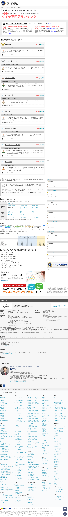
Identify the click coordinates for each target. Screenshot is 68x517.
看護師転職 (44, 410)
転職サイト (44, 403)
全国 (49, 488)
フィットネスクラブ (31, 484)
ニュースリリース (19, 508)
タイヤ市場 (8, 162)
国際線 (20, 492)
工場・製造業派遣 (45, 418)
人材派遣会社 (45, 434)
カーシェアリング (18, 428)
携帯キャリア (56, 397)
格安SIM (56, 403)
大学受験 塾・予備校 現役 (33, 397)
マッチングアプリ (45, 477)
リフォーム (2, 482)
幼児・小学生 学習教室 (32, 446)
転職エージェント (45, 408)
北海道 (9, 211)
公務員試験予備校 (31, 475)
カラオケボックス (45, 490)
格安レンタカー (17, 431)
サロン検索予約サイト (46, 463)
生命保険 (2, 413)
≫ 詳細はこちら (3, 333)
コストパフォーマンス (12, 208)
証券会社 (3, 428)
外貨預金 (2, 438)
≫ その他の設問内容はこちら (6, 345)
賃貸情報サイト (3, 477)
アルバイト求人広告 (46, 435)
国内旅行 (17, 485)
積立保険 (56, 466)
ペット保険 (2, 412)
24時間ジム (29, 486)
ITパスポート (35, 467)
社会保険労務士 (35, 464)
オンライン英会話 (31, 457)
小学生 (37, 442)
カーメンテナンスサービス (20, 452)
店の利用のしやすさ (12, 205)
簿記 (32, 462)
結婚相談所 (44, 472)
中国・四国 (10, 214)
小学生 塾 (29, 434)
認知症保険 (56, 456)
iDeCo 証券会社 (3, 433)
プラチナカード (59, 492)
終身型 (56, 443)
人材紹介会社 (45, 431)
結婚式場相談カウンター (47, 473)
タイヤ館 (7, 111)
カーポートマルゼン (11, 128)
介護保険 (56, 459)
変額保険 (56, 464)
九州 (12, 472)
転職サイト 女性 (45, 405)
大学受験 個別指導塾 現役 (33, 400)
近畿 (33, 212)
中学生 (33, 442)
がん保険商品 (56, 451)
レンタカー (16, 429)
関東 (33, 211)
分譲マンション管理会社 (5, 471)
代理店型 (3, 400)
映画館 (43, 482)
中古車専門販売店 (19, 439)
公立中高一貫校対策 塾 (32, 431)
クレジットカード (4, 446)
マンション (3, 466)
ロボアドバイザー (4, 459)
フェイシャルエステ (46, 460)
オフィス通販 (17, 472)
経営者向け (45, 448)
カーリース (16, 433)
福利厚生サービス (18, 475)
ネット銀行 (2, 435)
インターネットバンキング (6, 436)
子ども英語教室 (30, 453)
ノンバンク (7, 444)
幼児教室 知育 (30, 447)
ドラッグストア (30, 497)
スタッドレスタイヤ (24, 217)
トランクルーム (17, 420)
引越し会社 (16, 426)
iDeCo (55, 476)
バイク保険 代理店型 (58, 431)
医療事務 (32, 461)
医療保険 (2, 415)
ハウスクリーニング (18, 403)
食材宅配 (16, 407)
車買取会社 (16, 434)
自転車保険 (2, 407)
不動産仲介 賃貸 (3, 476)
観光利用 (17, 501)
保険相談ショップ (4, 420)
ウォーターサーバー (18, 397)
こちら (49, 23)
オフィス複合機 (17, 474)
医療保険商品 (56, 441)
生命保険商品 (56, 446)
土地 (12, 466)
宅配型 (16, 425)
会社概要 (13, 508)
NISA (1, 427)
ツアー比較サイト (18, 493)
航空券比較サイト (18, 487)
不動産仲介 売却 (3, 464)
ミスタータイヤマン (11, 61)
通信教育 (29, 441)
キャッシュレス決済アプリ (6, 453)
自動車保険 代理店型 (58, 428)
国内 (16, 497)
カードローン (3, 443)
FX (1, 441)
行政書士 (30, 466)
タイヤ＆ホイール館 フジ (12, 145)
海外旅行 (22, 485)
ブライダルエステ (45, 458)
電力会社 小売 (17, 477)
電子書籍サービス (18, 459)
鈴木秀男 (53, 31)
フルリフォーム (4, 484)
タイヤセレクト (10, 95)
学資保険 (2, 418)
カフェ (15, 454)
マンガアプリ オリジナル (19, 467)
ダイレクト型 (4, 398)
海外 (19, 497)
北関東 (6, 495)
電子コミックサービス (19, 460)
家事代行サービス (18, 402)
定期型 (60, 443)
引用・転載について (41, 508)
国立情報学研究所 (51, 28)
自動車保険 (2, 397)
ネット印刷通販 (45, 442)
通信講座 (29, 459)
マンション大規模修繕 (5, 474)
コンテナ (17, 423)
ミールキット (17, 410)
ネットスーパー (17, 413)
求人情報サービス (45, 421)
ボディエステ (45, 462)
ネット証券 (2, 425)
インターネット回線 (58, 413)
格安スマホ (61, 403)
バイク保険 (2, 402)
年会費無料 (3, 448)
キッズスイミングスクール (32, 489)
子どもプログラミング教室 (33, 479)
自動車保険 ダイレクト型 (59, 427)
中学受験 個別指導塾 (31, 428)
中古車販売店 (17, 438)
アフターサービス (23, 208)
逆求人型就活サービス (46, 400)
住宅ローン (2, 440)
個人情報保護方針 (27, 508)
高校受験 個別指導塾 (31, 416)
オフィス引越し (17, 470)
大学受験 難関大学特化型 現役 (33, 403)
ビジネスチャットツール (47, 443)
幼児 (29, 454)
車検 (15, 451)
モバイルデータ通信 (58, 400)
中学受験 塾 (29, 425)
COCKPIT (8, 44)
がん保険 (2, 416)
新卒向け (45, 453)
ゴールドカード (4, 451)
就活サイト (44, 398)
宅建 (29, 462)
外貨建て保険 (56, 457)
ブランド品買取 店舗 (18, 469)
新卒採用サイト (45, 426)
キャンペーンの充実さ (24, 207)
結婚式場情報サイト (46, 475)
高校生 (29, 442)
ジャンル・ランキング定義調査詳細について (59, 305)
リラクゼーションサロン (32, 487)
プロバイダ (56, 405)
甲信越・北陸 (10, 212)
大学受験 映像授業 (31, 407)
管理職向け (45, 450)
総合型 (16, 462)
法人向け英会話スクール (32, 477)
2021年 (1, 359)
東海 (21, 212)
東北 (21, 211)
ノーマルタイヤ (11, 217)
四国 (56, 410)
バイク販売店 (17, 444)
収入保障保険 (57, 449)
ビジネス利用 (18, 500)
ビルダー (3, 494)
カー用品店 (29, 502)
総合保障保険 (56, 461)
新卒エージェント (45, 429)
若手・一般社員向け (47, 452)
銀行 (2, 430)
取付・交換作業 (35, 207)
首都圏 (2, 472)
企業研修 (44, 447)
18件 (42, 44)
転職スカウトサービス (46, 407)
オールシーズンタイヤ (36, 217)
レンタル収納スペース (20, 421)
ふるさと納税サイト (18, 418)
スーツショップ (30, 500)
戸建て (8, 466)
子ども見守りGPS (18, 478)
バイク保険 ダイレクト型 (59, 430)
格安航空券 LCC (17, 490)
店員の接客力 (50, 210)
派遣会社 (44, 416)
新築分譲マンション (4, 487)
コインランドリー (18, 405)
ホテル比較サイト (18, 488)
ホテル (15, 498)
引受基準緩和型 (58, 444)
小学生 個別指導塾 (31, 438)
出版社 (16, 465)
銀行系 (2, 444)
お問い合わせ (34, 508)
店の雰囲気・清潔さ (24, 205)
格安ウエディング (45, 470)
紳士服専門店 (30, 499)
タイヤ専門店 (30, 504)
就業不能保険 (56, 454)
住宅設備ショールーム (5, 481)
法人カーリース (45, 440)
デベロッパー (4, 502)
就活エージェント (45, 397)
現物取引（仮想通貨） (6, 456)
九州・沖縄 (22, 214)
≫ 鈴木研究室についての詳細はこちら (18, 381)
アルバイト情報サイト (46, 402)
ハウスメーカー (4, 500)
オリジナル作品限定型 (20, 464)
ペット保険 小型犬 (58, 438)
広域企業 (57, 412)
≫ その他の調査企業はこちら (6, 353)
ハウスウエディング (46, 468)
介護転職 (44, 412)
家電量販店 (29, 496)
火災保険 (2, 408)
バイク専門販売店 (19, 446)
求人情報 (47, 508)
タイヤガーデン (10, 78)
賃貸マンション (3, 479)
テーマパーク (45, 492)
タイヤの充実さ (35, 205)
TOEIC (29, 464)
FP (29, 461)
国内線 (16, 492)
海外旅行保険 (3, 410)
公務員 (29, 467)
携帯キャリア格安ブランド (59, 398)
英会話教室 (29, 456)
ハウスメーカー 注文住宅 (5, 490)
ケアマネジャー (36, 466)
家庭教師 (29, 444)
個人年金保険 (56, 462)
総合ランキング (11, 203)
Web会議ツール (45, 445)
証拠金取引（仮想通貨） (6, 457)
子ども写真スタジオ (18, 457)
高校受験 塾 (29, 408)
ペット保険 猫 (57, 440)
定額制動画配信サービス (19, 456)
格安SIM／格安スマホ (58, 402)
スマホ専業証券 (3, 431)
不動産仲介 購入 (3, 468)
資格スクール (30, 469)
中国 (65, 408)
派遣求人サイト (45, 420)
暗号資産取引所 (3, 454)
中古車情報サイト (18, 436)
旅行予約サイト (17, 484)
